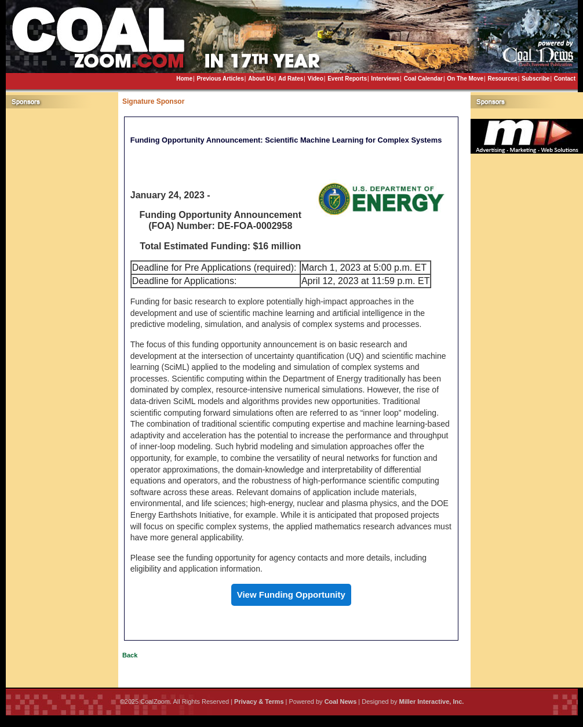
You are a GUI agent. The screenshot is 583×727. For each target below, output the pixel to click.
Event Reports (347, 78)
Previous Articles (219, 78)
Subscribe (535, 78)
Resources (502, 78)
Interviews (385, 78)
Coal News (341, 701)
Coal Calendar (423, 78)
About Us (261, 78)
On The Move (465, 78)
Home (184, 78)
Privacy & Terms (258, 701)
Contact (564, 78)
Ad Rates (290, 78)
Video (315, 78)
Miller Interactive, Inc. (431, 701)
